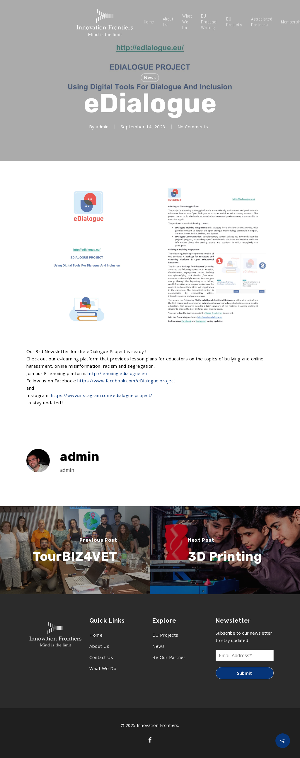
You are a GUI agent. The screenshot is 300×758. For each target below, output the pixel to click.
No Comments (193, 127)
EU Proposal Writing (209, 22)
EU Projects (234, 22)
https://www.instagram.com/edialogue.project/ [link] (101, 395)
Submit (244, 673)
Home (149, 22)
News (150, 77)
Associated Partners (261, 22)
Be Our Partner (168, 657)
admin (102, 127)
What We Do (187, 22)
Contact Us (101, 657)
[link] (126, 381)
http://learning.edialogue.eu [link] (117, 373)
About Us (168, 22)
